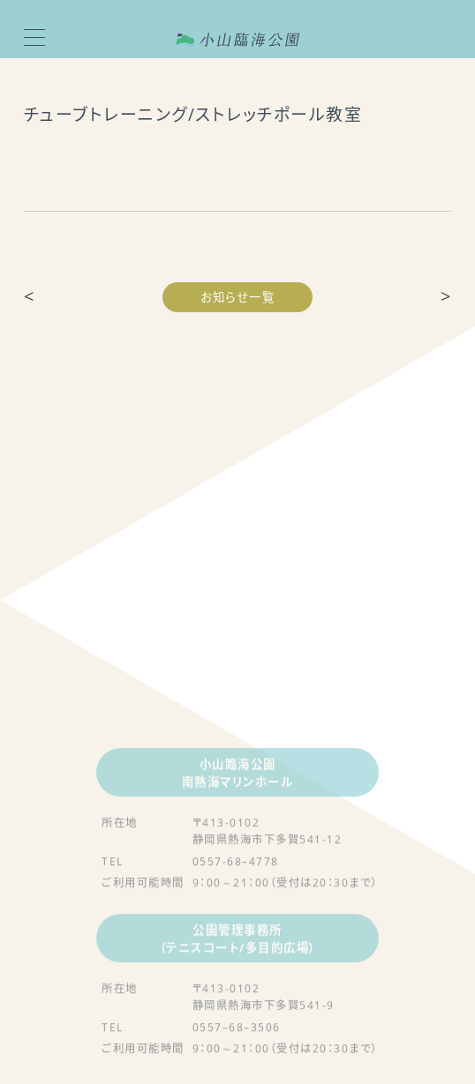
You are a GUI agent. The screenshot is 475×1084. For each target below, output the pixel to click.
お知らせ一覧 (237, 297)
